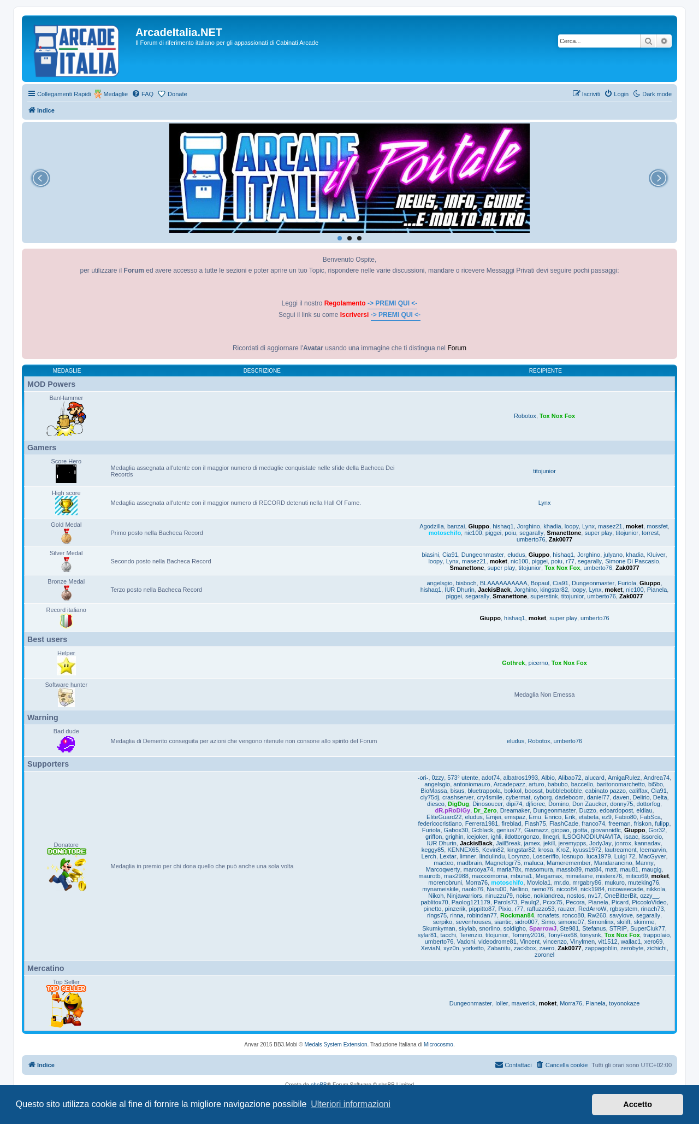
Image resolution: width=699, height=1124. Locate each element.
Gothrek (513, 663)
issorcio (652, 836)
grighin (455, 836)
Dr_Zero (484, 810)
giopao (561, 830)
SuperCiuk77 (647, 928)
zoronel (544, 954)
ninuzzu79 (499, 895)
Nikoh (435, 895)
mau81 (629, 869)
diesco (436, 804)
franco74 (593, 823)
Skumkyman (438, 928)
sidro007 (526, 922)
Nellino (519, 889)
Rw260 (597, 915)
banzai (456, 526)
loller (501, 1003)
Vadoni (466, 941)
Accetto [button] (637, 1104)
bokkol (513, 790)
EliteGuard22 (443, 817)
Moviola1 (539, 882)
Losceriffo (546, 856)
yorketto (473, 948)
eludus (516, 554)
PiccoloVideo (649, 902)
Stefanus (594, 928)
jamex (532, 843)
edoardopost (616, 810)
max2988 (456, 876)
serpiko (442, 922)
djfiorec (534, 804)
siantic (502, 922)
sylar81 (427, 935)
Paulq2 (529, 902)
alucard (595, 777)
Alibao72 (570, 777)
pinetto (432, 908)
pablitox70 (434, 902)
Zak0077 (560, 539)
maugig (651, 869)
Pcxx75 (552, 902)
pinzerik (455, 908)
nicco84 (566, 889)
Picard (620, 902)
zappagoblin (601, 948)
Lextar (448, 856)
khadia (552, 526)
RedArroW (592, 908)
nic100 (473, 532)
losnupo (572, 856)
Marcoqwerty (443, 869)
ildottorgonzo (522, 836)
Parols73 (505, 902)
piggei (493, 532)
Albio (547, 777)
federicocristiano (440, 823)
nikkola (656, 889)
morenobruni (445, 882)
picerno (538, 663)
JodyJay (600, 843)
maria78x (508, 869)
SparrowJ (542, 928)
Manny (645, 863)
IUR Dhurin (459, 589)
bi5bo (655, 784)
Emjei (493, 817)
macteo (443, 863)
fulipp (662, 823)
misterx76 (609, 876)
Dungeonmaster (482, 554)
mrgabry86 (586, 882)
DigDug (458, 804)
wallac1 (631, 941)
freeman (619, 823)
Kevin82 (493, 849)
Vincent (530, 941)
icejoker (477, 836)
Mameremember (569, 863)
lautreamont (620, 849)
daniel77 (598, 797)
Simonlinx (601, 922)
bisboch (466, 583)
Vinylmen (582, 941)
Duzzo (587, 810)
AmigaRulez (624, 777)
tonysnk (590, 935)
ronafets (548, 915)
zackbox (525, 948)
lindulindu (492, 856)
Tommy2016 (528, 935)
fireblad (511, 823)
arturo (536, 784)
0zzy (438, 777)
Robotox (525, 416)
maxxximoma (489, 876)
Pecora (575, 902)
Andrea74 (657, 777)
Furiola (627, 583)
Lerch (428, 856)
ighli (496, 836)
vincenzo (555, 941)
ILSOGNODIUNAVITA (591, 836)
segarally (531, 532)
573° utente (462, 777)
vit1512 (607, 941)
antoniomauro (471, 784)
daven (621, 797)
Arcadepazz (509, 784)
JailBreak (508, 843)
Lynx (544, 502)
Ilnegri (551, 836)
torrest (650, 532)
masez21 (610, 526)
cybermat (518, 797)
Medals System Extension (336, 1044)
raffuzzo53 (540, 908)
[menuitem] (142, 94)
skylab (467, 928)
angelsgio (439, 583)
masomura (539, 869)
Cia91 (450, 554)
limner (468, 856)
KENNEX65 (462, 849)
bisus (458, 790)
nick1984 (592, 889)
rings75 (437, 915)
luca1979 (599, 856)
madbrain (469, 863)
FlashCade (563, 823)
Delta (660, 797)
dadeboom (569, 797)
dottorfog (648, 804)
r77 (570, 561)
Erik (570, 817)
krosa (545, 849)
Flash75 (535, 823)
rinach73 (652, 908)
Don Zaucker (589, 804)
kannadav (648, 843)
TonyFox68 (562, 935)
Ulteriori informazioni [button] (350, 1104)
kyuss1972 (587, 849)
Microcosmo (438, 1044)
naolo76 (472, 889)
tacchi (448, 935)
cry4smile (489, 797)
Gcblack (482, 830)
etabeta (588, 817)
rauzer (566, 908)
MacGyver (652, 856)
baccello (582, 784)
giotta (580, 830)
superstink (544, 596)
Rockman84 (517, 915)
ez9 (607, 817)
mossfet (657, 526)
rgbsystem (624, 908)
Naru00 (496, 889)
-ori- (423, 777)
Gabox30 (456, 830)
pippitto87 (482, 908)
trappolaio (656, 935)
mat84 (593, 869)
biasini (430, 554)
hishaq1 (503, 526)
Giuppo (479, 526)
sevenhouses (473, 922)
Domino (558, 804)
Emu (535, 817)
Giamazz (536, 830)
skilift (623, 922)
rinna (456, 915)
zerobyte (631, 948)
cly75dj (429, 797)
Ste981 (569, 928)
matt (611, 869)
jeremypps (572, 843)
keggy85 (433, 849)
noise (523, 895)
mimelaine (579, 876)
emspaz (515, 817)
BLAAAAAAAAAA (504, 583)
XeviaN (430, 948)
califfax (638, 790)
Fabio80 (626, 817)
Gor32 (657, 830)
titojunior (544, 471)
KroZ (563, 849)
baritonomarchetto (620, 784)
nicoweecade (625, 889)
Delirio (641, 797)
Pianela (657, 589)
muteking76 (643, 882)
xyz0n (451, 948)
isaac (631, 836)
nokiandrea (548, 895)
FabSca (650, 817)
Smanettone (564, 532)
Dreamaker (515, 810)
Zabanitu (499, 948)
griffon (433, 836)
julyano (613, 554)
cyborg (543, 797)
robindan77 (482, 915)
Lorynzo (518, 856)
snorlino (489, 928)
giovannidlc (606, 830)
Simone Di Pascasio (632, 561)
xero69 (653, 941)
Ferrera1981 (482, 823)
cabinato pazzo (605, 790)
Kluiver (656, 554)
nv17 (594, 895)
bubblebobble (564, 790)
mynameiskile (440, 889)
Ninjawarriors (464, 895)
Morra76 (476, 882)
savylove (621, 915)
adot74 (491, 777)
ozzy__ (649, 895)
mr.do (562, 882)
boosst (533, 790)
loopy (572, 526)
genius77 (508, 830)
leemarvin (653, 849)
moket (634, 526)
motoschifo (445, 532)
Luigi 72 (625, 856)
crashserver (457, 797)
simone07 (571, 922)
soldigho (514, 928)
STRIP (618, 928)
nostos (575, 895)
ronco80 (573, 915)
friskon (642, 823)
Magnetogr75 (503, 863)
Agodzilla (431, 526)
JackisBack (494, 589)
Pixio (504, 908)
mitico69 (636, 876)
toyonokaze (624, 1003)
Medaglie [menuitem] (115, 94)
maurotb (429, 876)
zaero (547, 948)
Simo (548, 922)
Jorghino (528, 526)
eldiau (644, 810)
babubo (558, 784)
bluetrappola (484, 790)
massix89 (569, 869)
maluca (533, 863)
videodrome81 (497, 941)
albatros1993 (520, 777)
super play (598, 532)
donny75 (621, 804)
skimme (643, 922)
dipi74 (514, 804)
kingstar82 (554, 589)
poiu (510, 532)
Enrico (552, 817)
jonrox (623, 843)
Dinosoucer (487, 804)
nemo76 (542, 889)
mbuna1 (521, 876)
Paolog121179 (471, 902)
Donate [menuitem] (177, 94)
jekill (549, 843)
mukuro (615, 882)
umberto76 (531, 539)
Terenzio (470, 935)
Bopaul (540, 583)
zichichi (657, 948)
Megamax (549, 876)
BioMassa (433, 790)
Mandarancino (613, 863)
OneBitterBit (621, 895)
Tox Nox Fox (557, 416)
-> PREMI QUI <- (392, 303)
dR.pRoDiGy (452, 810)
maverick (524, 1003)
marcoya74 (478, 869)
